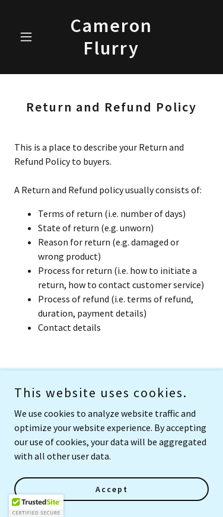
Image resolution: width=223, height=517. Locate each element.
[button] (28, 37)
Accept (111, 488)
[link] (111, 51)
